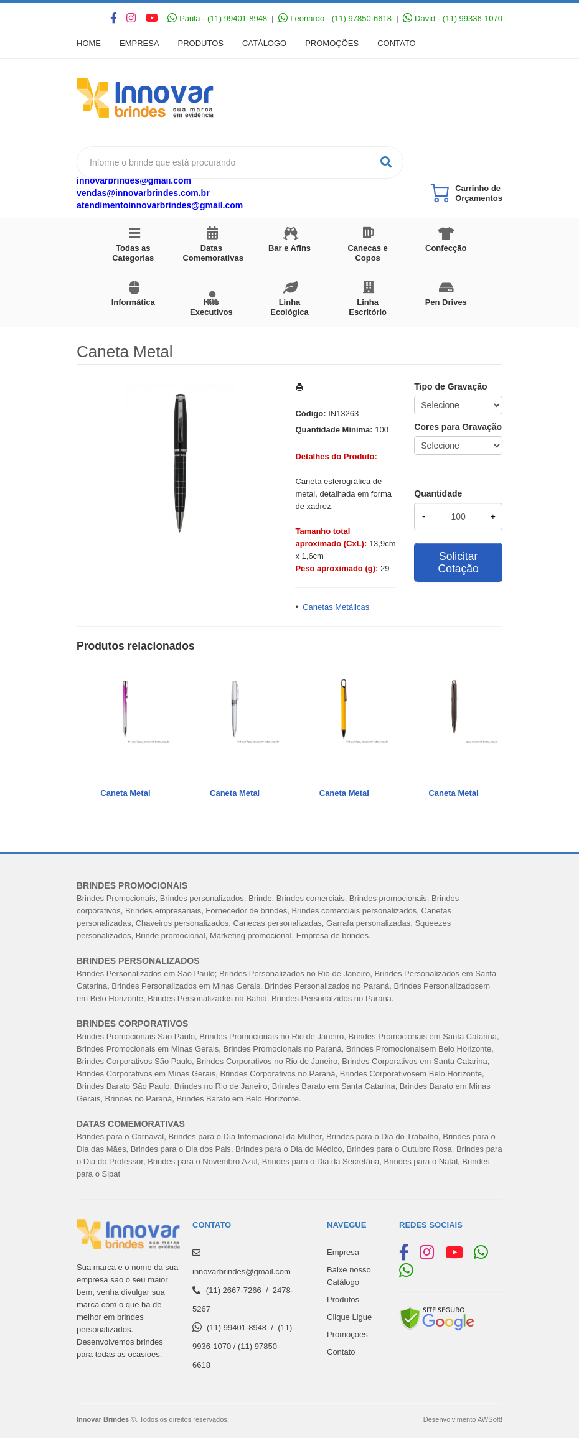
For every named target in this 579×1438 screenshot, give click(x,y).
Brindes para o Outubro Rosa (399, 1149)
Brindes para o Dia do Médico (288, 1149)
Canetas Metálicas (336, 607)
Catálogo (264, 43)
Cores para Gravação (458, 427)
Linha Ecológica (289, 307)
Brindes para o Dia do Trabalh (380, 1136)
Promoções (332, 43)
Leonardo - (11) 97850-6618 (335, 18)
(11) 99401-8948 (236, 1327)
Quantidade (438, 493)
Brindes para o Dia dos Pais (181, 1149)
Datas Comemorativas (212, 253)
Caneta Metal (125, 793)
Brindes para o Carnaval (120, 1136)
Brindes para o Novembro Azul (202, 1161)
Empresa (139, 43)
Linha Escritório (368, 307)
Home (89, 43)
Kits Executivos (211, 307)
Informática (133, 302)
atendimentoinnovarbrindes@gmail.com (160, 205)
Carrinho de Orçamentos (478, 193)
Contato (396, 43)
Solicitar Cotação (458, 562)
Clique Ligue (349, 1317)
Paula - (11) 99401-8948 (217, 18)
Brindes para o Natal (421, 1161)
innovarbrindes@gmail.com (134, 180)
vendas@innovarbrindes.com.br (143, 193)
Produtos (201, 43)
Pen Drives (446, 302)
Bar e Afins (289, 248)
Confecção (445, 248)
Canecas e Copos (367, 253)
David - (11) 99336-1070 (452, 18)
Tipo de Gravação (450, 386)
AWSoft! (490, 1419)
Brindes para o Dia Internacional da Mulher (244, 1136)
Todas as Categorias (133, 253)
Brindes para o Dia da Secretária (321, 1161)
